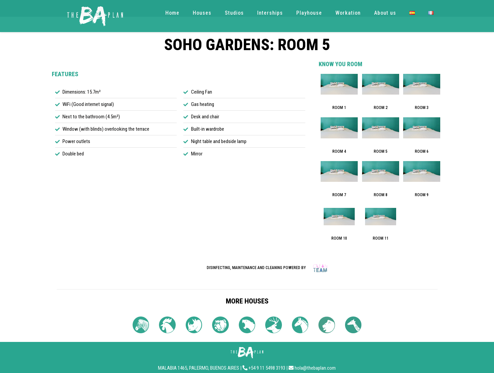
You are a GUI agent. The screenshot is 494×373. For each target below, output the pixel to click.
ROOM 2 (380, 107)
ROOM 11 (380, 238)
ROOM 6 (422, 151)
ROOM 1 (339, 107)
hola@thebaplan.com (315, 368)
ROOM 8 (380, 195)
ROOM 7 (339, 195)
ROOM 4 (339, 151)
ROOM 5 (380, 151)
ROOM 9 (422, 195)
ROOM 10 (339, 238)
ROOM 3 (422, 107)
